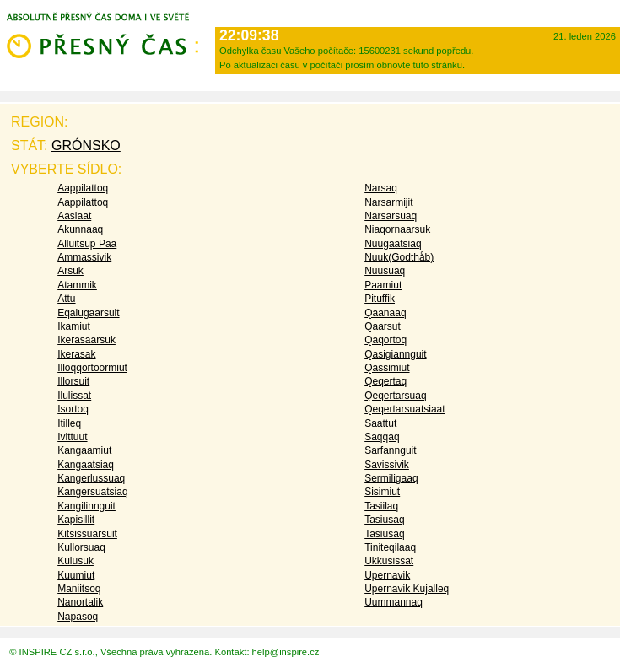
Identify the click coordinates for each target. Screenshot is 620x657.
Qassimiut (386, 368)
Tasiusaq (384, 519)
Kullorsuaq (81, 547)
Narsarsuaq (390, 216)
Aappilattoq (82, 188)
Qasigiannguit (395, 354)
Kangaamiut (84, 450)
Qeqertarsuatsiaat (404, 409)
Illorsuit (73, 381)
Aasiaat (74, 216)
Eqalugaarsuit (88, 313)
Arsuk (70, 271)
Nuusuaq (384, 271)
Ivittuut (72, 437)
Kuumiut (75, 575)
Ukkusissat (388, 561)
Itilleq (69, 423)
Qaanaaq (385, 313)
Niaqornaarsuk (397, 229)
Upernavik (387, 575)
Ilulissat (74, 395)
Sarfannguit (390, 450)
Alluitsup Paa (86, 244)
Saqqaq (381, 437)
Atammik (77, 285)
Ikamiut (73, 326)
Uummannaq (393, 602)
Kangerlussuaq (91, 478)
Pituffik (379, 298)
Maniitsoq (78, 589)
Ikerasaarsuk (86, 340)
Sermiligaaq (391, 478)
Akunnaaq (80, 229)
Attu (66, 298)
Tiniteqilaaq (390, 547)
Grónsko (86, 145)
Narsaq (380, 188)
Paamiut (383, 285)
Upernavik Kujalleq (406, 589)
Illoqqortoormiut (92, 368)
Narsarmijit (388, 202)
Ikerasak (76, 354)
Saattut (380, 423)
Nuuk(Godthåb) (399, 257)
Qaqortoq (385, 340)
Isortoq (73, 409)
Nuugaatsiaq (392, 244)
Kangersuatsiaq (92, 492)
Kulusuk (75, 561)
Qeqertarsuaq (395, 395)
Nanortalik (80, 602)
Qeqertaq (385, 381)
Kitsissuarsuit (87, 534)
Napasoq (77, 616)
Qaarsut (382, 326)
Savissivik (386, 465)
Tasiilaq (381, 506)
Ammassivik (84, 257)
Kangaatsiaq (85, 465)
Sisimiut (382, 492)
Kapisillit (75, 519)
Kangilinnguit (86, 506)
